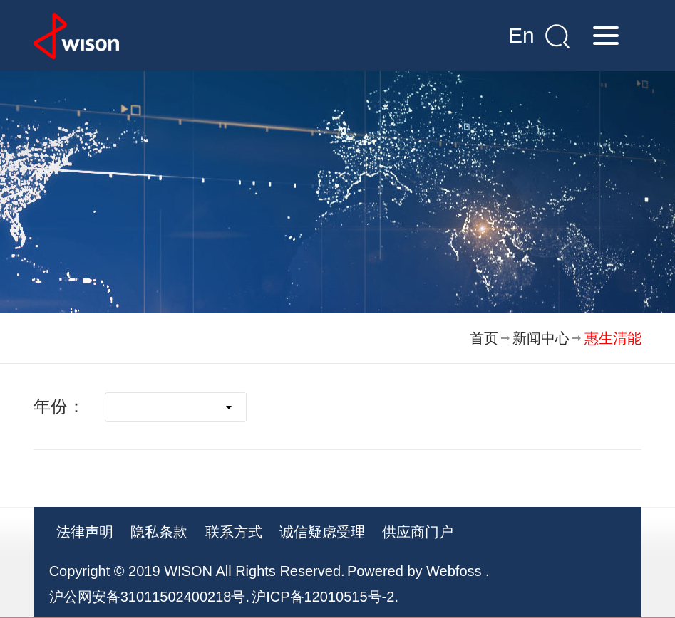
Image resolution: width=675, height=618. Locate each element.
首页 (484, 338)
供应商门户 (417, 532)
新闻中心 (541, 338)
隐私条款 (158, 532)
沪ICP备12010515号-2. (325, 596)
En (521, 35)
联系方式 (233, 532)
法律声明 (84, 532)
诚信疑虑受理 (322, 532)
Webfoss (453, 571)
